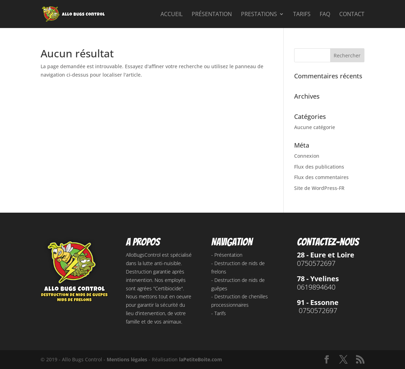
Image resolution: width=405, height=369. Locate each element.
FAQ (325, 15)
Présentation (212, 15)
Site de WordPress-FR (319, 188)
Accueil (172, 15)
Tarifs (302, 15)
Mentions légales (127, 359)
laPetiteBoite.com (200, 359)
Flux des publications (319, 166)
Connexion (306, 155)
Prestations (259, 15)
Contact (351, 15)
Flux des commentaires (321, 177)
